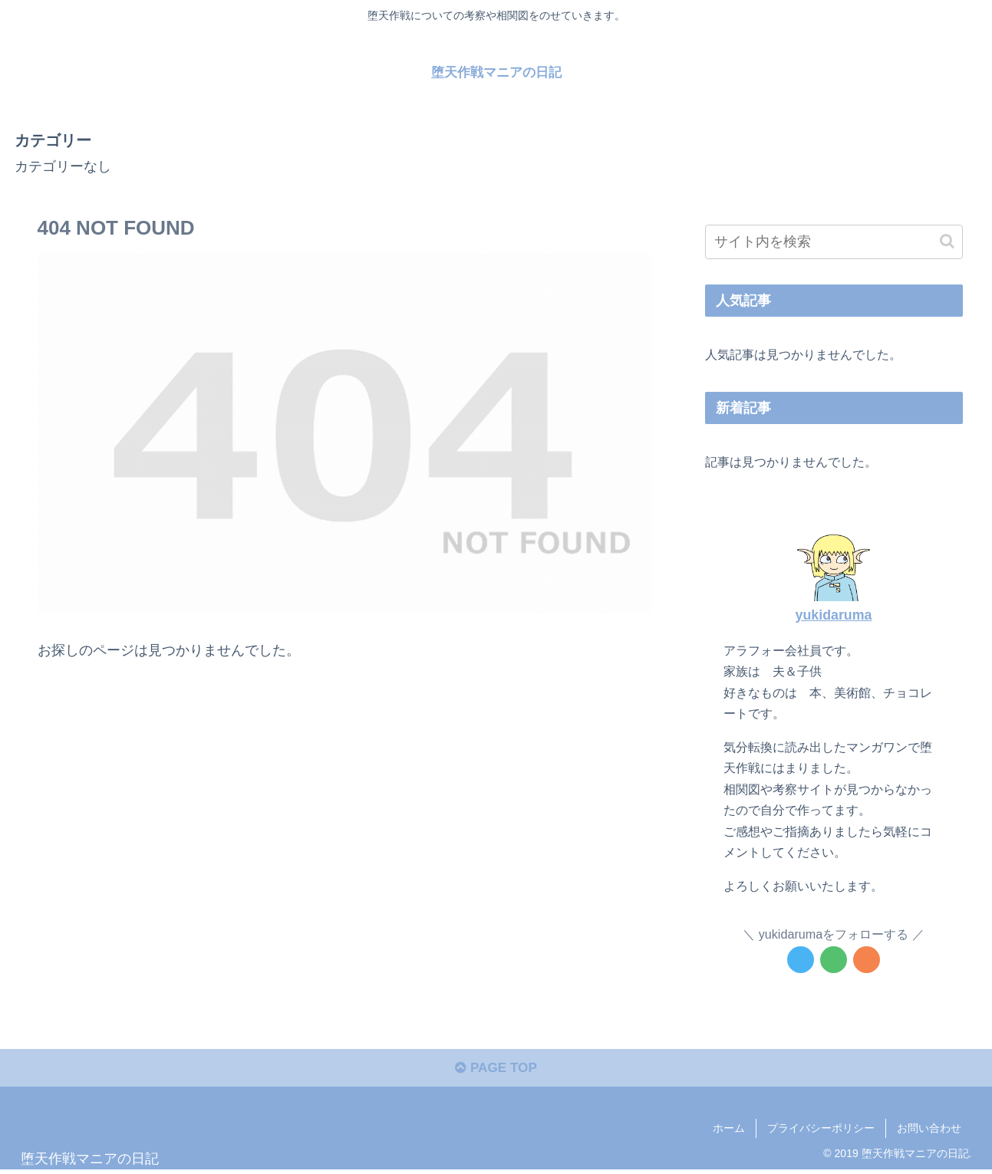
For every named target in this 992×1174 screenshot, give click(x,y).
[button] (947, 241)
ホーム (729, 1131)
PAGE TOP (496, 1071)
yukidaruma (834, 614)
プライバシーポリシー (821, 1131)
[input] (834, 242)
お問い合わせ (929, 1131)
